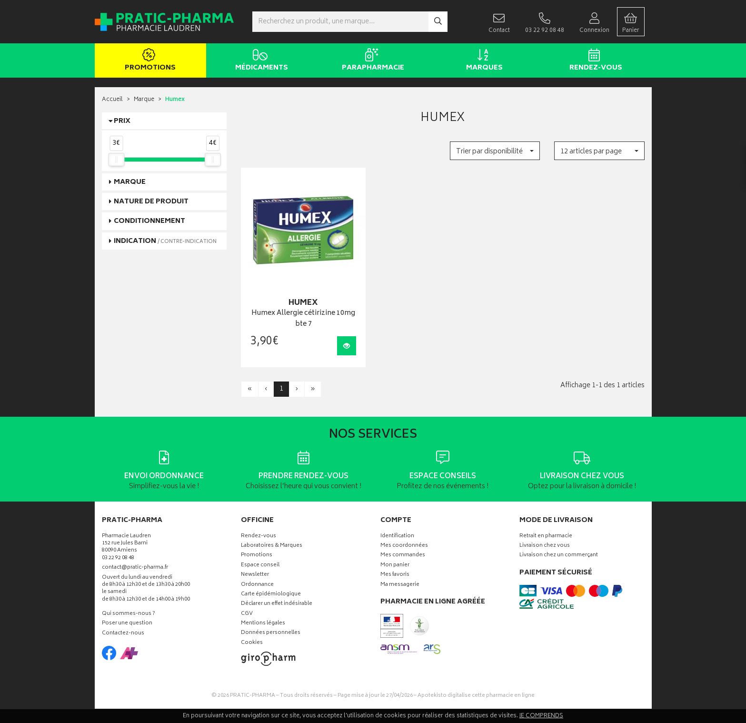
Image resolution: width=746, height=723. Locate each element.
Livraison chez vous (544, 546)
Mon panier (394, 566)
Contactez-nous (123, 634)
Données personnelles (270, 633)
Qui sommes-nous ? (128, 614)
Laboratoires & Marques (271, 546)
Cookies (252, 643)
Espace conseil (260, 566)
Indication (165, 241)
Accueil (112, 100)
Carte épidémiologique (271, 595)
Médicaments (260, 61)
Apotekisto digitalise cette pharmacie (476, 695)
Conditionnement (149, 221)
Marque (144, 100)
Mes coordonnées (404, 546)
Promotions (149, 61)
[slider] (116, 159)
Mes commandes (402, 556)
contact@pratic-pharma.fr (135, 568)
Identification (397, 536)
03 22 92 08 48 (118, 558)
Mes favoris (394, 575)
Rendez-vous (594, 61)
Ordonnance (257, 585)
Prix (122, 121)
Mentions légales (263, 624)
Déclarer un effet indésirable (276, 604)
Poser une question (127, 624)
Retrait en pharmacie (545, 536)
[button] (495, 150)
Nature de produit (151, 202)
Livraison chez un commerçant (558, 556)
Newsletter (255, 575)
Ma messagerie (399, 585)
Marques (483, 61)
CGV (247, 614)
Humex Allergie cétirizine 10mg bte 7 (303, 319)
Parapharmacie (371, 61)
